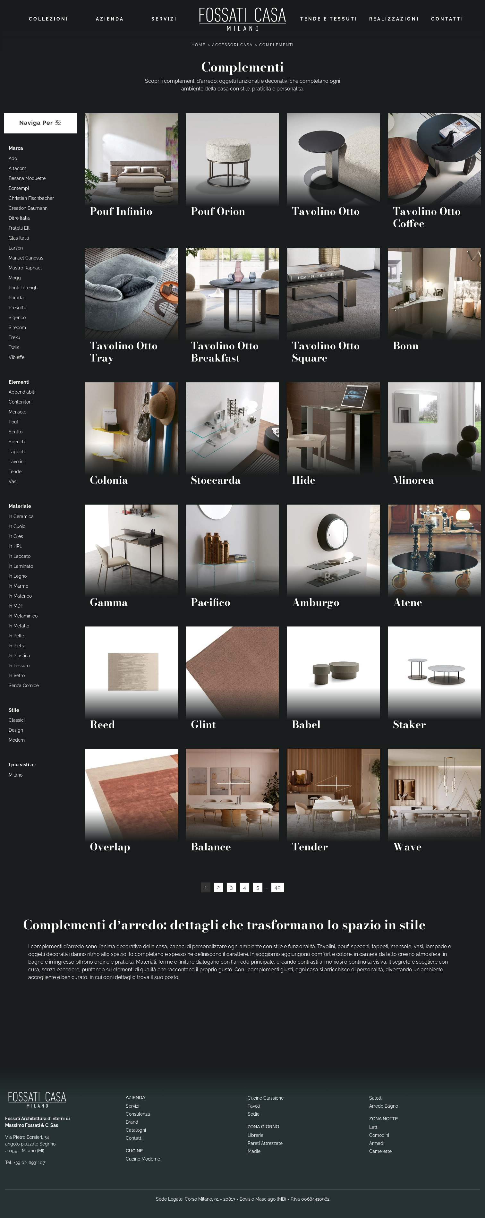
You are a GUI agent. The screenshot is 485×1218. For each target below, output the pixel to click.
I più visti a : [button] (22, 763)
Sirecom (17, 326)
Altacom (17, 167)
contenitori (20, 400)
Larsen (16, 246)
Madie (254, 1149)
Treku (14, 336)
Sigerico (17, 316)
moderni (17, 738)
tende (15, 470)
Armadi (376, 1141)
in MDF (16, 604)
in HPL (15, 545)
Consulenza (138, 1112)
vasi (13, 480)
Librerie (255, 1133)
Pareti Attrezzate (265, 1141)
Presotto (17, 306)
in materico (20, 594)
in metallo (19, 624)
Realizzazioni (394, 18)
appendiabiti (22, 390)
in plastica (19, 654)
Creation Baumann (28, 206)
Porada (16, 296)
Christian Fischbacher (31, 197)
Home (198, 43)
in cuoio (17, 525)
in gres (16, 535)
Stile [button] (14, 709)
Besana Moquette (27, 177)
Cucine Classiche (266, 1096)
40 (278, 886)
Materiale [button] (20, 505)
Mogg (15, 276)
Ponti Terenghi (23, 286)
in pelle (16, 634)
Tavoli (254, 1104)
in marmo (18, 584)
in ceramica (21, 515)
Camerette (380, 1149)
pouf (13, 420)
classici (17, 718)
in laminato (21, 564)
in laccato (19, 555)
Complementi (276, 43)
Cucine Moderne (143, 1157)
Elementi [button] (19, 381)
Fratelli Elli (19, 226)
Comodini (379, 1133)
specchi (17, 440)
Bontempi (19, 187)
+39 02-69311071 (30, 1161)
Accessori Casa (232, 43)
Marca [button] (16, 147)
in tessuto (19, 664)
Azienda (110, 18)
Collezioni (49, 18)
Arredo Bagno (383, 1104)
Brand (132, 1120)
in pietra (17, 644)
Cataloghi (136, 1128)
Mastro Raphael (25, 266)
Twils (14, 346)
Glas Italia (19, 236)
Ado (13, 157)
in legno (18, 574)
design (16, 728)
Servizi (164, 18)
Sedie (254, 1112)
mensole (17, 410)
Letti (374, 1125)
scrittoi (16, 430)
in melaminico (23, 614)
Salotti (376, 1096)
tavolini (16, 460)
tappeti (17, 450)
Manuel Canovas (26, 256)
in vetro (17, 674)
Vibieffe (16, 356)
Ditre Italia (19, 216)
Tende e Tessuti (329, 18)
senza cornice (24, 684)
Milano (15, 773)
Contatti (447, 18)
